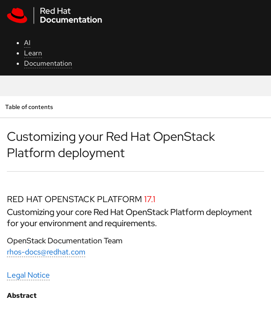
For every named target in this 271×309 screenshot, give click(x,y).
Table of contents (29, 107)
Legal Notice (28, 275)
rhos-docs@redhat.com (46, 252)
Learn (33, 53)
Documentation (48, 63)
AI (27, 42)
